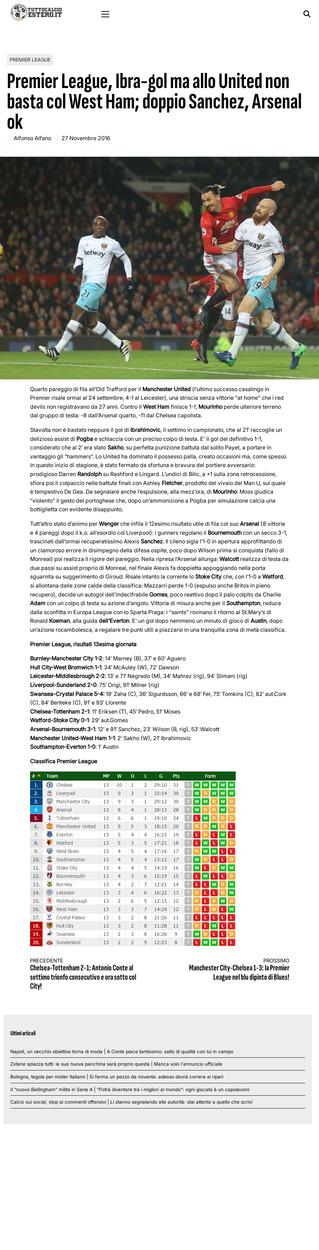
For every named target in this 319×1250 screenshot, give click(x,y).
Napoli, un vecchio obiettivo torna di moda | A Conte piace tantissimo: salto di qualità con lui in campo (121, 1051)
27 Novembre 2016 (86, 138)
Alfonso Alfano (32, 138)
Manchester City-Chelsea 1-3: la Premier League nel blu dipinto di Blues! (230, 970)
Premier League (30, 59)
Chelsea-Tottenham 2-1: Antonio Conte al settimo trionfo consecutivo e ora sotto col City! (88, 974)
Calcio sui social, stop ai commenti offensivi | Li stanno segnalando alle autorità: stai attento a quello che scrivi (131, 1102)
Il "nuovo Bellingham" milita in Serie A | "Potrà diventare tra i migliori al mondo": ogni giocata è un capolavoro (130, 1089)
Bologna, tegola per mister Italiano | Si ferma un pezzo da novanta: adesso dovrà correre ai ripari (116, 1076)
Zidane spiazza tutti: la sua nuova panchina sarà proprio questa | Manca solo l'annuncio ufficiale (116, 1064)
